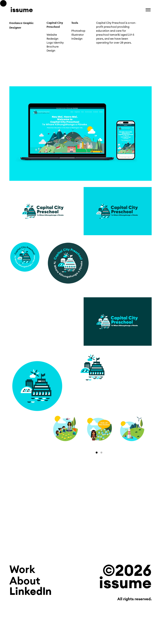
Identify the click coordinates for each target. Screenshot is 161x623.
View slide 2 (101, 452)
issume (21, 9)
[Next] (125, 429)
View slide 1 (97, 452)
